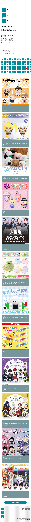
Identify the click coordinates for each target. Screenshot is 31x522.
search (27, 1)
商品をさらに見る (15, 502)
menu (29, 1)
